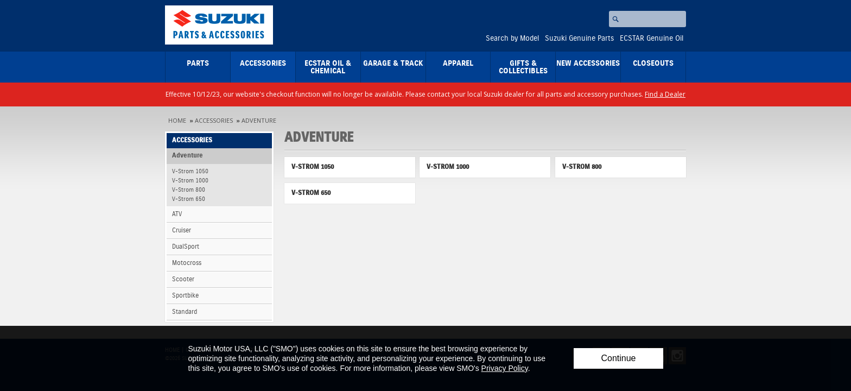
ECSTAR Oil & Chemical (327, 67)
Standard (184, 312)
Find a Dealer (665, 94)
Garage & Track (393, 63)
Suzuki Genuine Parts (579, 38)
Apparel (458, 63)
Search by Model (512, 38)
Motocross (186, 263)
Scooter (183, 279)
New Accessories (588, 63)
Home (177, 120)
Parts (198, 63)
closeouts (653, 63)
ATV (177, 214)
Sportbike (185, 295)
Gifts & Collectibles (523, 67)
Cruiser (181, 230)
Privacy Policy (504, 368)
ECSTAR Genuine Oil (651, 38)
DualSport (185, 246)
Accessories (263, 63)
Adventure (259, 120)
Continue (618, 358)
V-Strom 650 (188, 199)
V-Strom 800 (188, 190)
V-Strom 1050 (190, 171)
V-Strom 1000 (190, 180)
